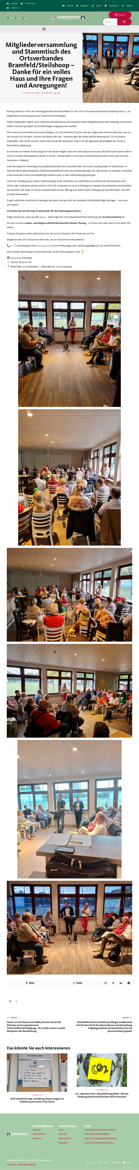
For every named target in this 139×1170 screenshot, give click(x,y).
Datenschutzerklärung (26, 1164)
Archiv (61, 1129)
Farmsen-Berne (39, 1134)
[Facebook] (9, 18)
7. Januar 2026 (37, 1095)
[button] (44, 29)
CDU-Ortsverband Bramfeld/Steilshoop (100, 1138)
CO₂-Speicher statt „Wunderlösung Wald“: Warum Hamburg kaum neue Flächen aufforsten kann (102, 1095)
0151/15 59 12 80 (44, 245)
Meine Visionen (65, 1138)
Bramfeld (36, 1129)
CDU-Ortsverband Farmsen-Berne (98, 1143)
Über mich (63, 1134)
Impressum (11, 1164)
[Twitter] (24, 18)
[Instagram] (17, 18)
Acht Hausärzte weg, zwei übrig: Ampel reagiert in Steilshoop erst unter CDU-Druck (37, 1100)
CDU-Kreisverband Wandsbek (96, 1134)
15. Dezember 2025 (102, 1090)
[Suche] (124, 21)
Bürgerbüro (63, 1143)
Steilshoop (37, 1138)
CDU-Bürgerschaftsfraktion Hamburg (99, 1129)
